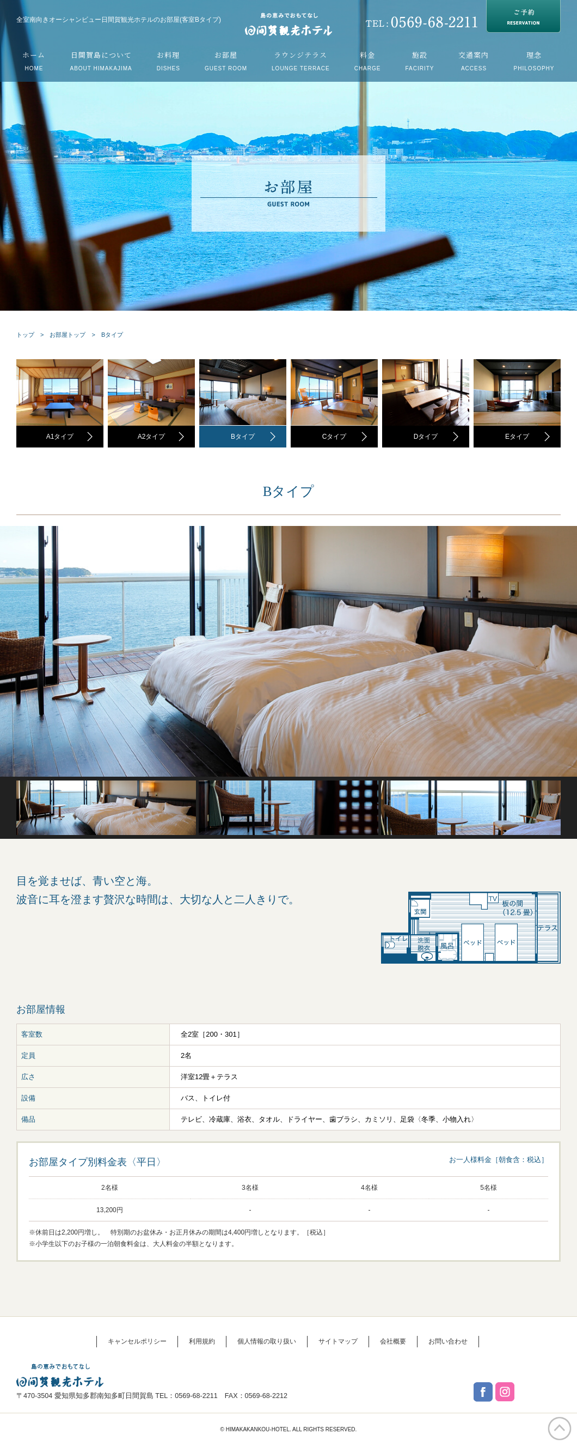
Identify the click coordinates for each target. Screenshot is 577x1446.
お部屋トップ (67, 334)
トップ (25, 334)
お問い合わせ (448, 1341)
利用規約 (202, 1341)
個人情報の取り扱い (266, 1341)
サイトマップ (338, 1341)
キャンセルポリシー (137, 1341)
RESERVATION (523, 16)
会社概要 (393, 1341)
